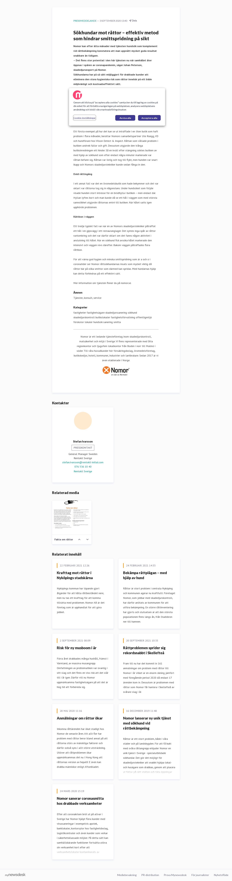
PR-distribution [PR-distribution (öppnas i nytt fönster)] (150, 875)
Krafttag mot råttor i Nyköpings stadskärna (75, 575)
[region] (117, 107)
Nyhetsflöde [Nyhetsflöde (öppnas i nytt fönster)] (221, 875)
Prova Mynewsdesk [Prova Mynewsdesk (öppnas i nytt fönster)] (175, 875)
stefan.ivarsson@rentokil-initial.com (82, 462)
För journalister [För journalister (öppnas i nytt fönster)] (200, 875)
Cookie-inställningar (84, 117)
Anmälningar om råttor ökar (80, 718)
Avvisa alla (125, 118)
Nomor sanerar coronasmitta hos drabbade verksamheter (80, 800)
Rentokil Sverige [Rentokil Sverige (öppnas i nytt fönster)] (83, 471)
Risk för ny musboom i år (76, 648)
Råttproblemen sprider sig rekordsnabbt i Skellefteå (144, 650)
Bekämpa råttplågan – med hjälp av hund (145, 575)
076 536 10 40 (82, 466)
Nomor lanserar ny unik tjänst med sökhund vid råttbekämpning (147, 723)
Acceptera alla (149, 118)
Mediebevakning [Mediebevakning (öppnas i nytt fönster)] (127, 875)
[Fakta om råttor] (72, 517)
